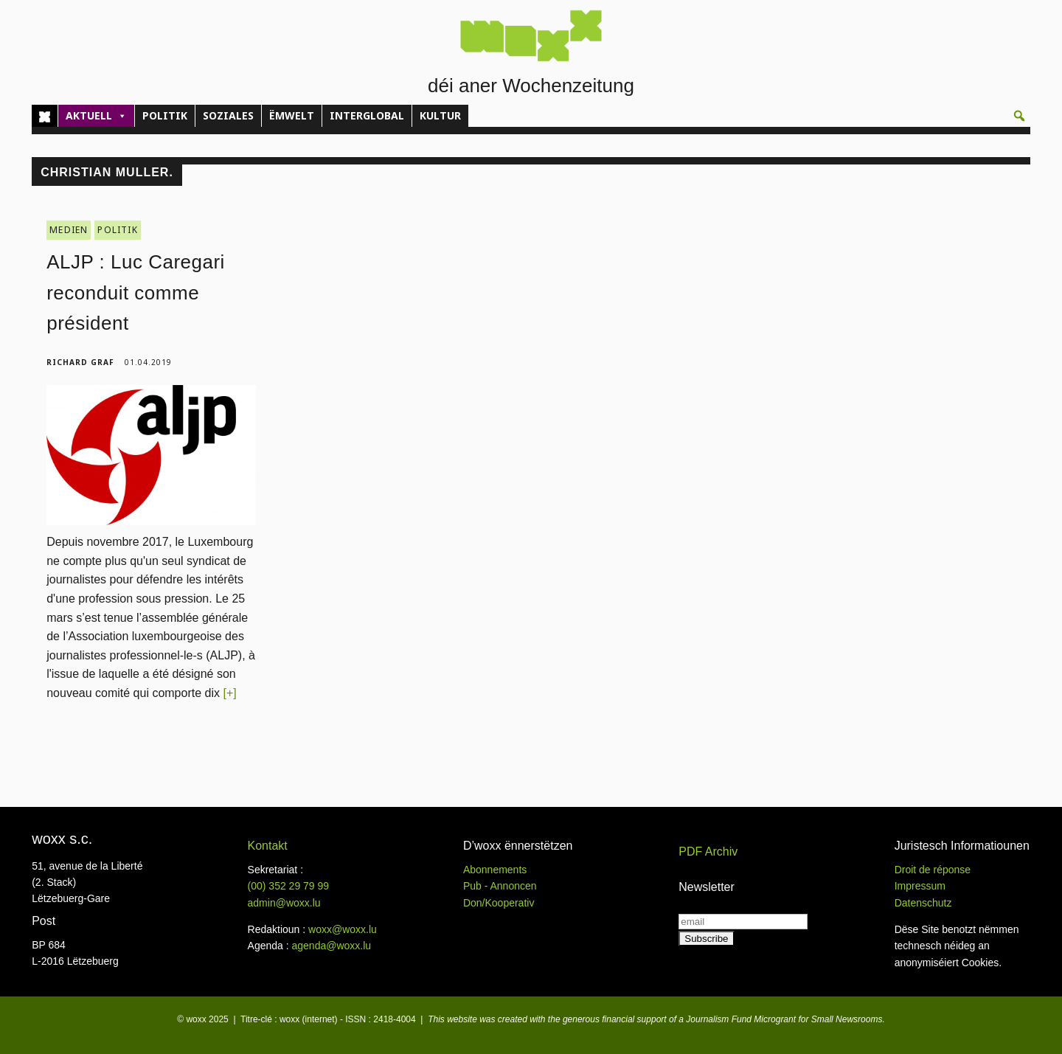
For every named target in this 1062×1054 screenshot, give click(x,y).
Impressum (920, 886)
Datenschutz (923, 903)
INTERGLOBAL (367, 115)
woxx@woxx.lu (342, 929)
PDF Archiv (708, 851)
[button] (1019, 116)
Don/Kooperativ (499, 903)
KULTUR (440, 115)
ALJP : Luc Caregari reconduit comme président (135, 292)
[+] (229, 693)
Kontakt (268, 845)
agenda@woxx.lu (331, 945)
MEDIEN (68, 229)
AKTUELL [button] (96, 116)
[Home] (45, 116)
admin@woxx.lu (284, 903)
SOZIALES (228, 115)
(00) (289, 886)
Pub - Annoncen (500, 886)
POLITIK (164, 115)
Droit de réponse (933, 870)
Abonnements (495, 870)
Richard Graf (80, 362)
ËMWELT (291, 115)
